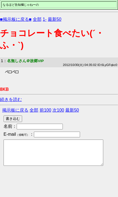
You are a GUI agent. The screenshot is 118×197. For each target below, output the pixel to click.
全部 (37, 19)
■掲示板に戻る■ (15, 19)
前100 (45, 110)
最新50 (54, 19)
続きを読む (11, 99)
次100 (58, 110)
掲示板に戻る (15, 110)
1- (44, 19)
